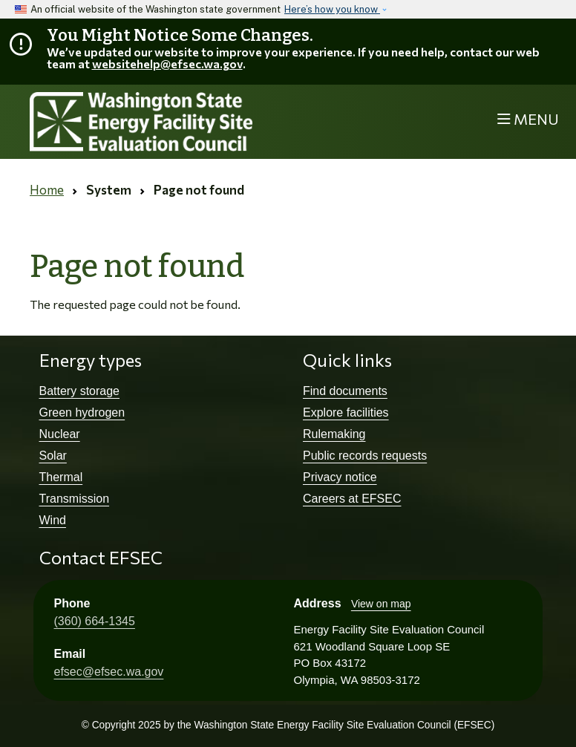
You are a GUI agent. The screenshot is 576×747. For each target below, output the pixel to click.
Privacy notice (340, 477)
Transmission (74, 498)
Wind (52, 520)
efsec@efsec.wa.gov (109, 671)
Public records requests (365, 455)
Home (47, 190)
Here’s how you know (332, 9)
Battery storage (79, 391)
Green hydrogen (82, 412)
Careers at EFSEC (352, 498)
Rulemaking (334, 434)
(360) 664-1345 (94, 621)
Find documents (345, 391)
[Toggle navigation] (528, 120)
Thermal (61, 477)
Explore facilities (346, 412)
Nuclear (59, 434)
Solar (53, 455)
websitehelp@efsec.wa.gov (167, 63)
